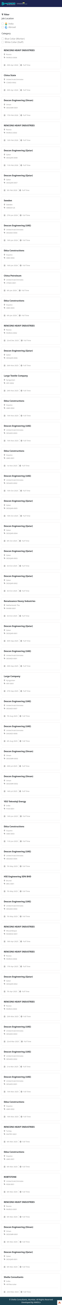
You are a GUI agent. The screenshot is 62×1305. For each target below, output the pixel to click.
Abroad (10, 27)
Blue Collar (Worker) (15, 38)
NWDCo (37, 1302)
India (9, 23)
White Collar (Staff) (14, 42)
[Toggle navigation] (56, 3)
